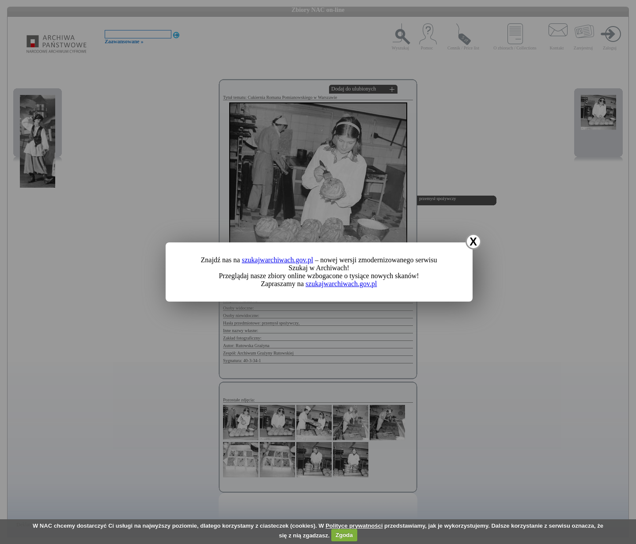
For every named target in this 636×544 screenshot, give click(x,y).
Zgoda (344, 535)
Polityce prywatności (354, 525)
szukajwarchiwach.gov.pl (277, 260)
